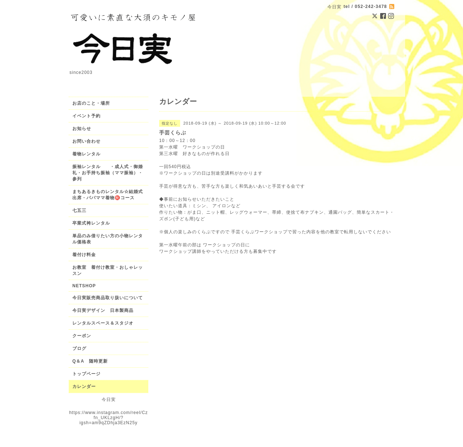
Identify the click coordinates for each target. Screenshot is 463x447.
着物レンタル (86, 153)
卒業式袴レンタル (91, 223)
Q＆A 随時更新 (90, 361)
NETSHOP (84, 285)
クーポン (81, 335)
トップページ (86, 373)
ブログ (79, 348)
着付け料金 (84, 254)
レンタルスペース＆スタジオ (102, 323)
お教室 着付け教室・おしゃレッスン (107, 270)
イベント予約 (86, 115)
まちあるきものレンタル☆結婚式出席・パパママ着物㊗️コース (107, 194)
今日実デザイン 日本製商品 (105, 310)
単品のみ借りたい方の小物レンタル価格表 (107, 239)
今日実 (109, 399)
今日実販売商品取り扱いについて (107, 297)
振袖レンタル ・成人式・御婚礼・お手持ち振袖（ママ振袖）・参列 (107, 172)
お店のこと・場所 (91, 103)
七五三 (79, 210)
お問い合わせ (86, 141)
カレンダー (84, 386)
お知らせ (81, 128)
